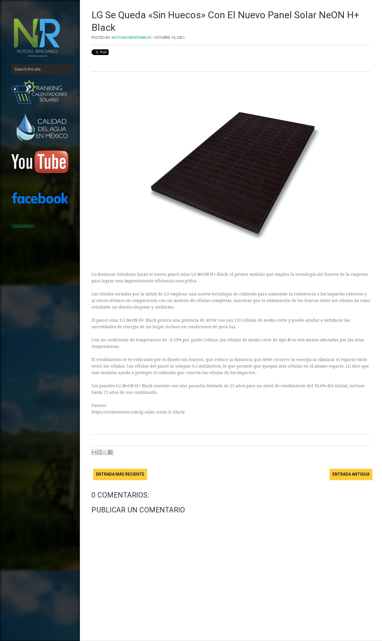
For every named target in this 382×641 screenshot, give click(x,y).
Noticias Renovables (131, 37)
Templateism (23, 225)
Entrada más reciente (120, 474)
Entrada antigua (350, 474)
